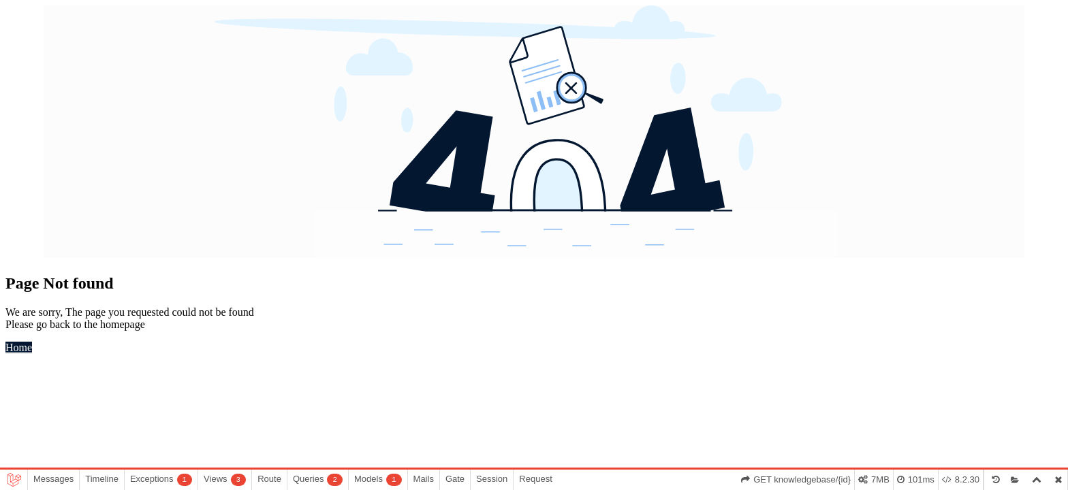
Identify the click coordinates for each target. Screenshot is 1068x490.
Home (18, 347)
